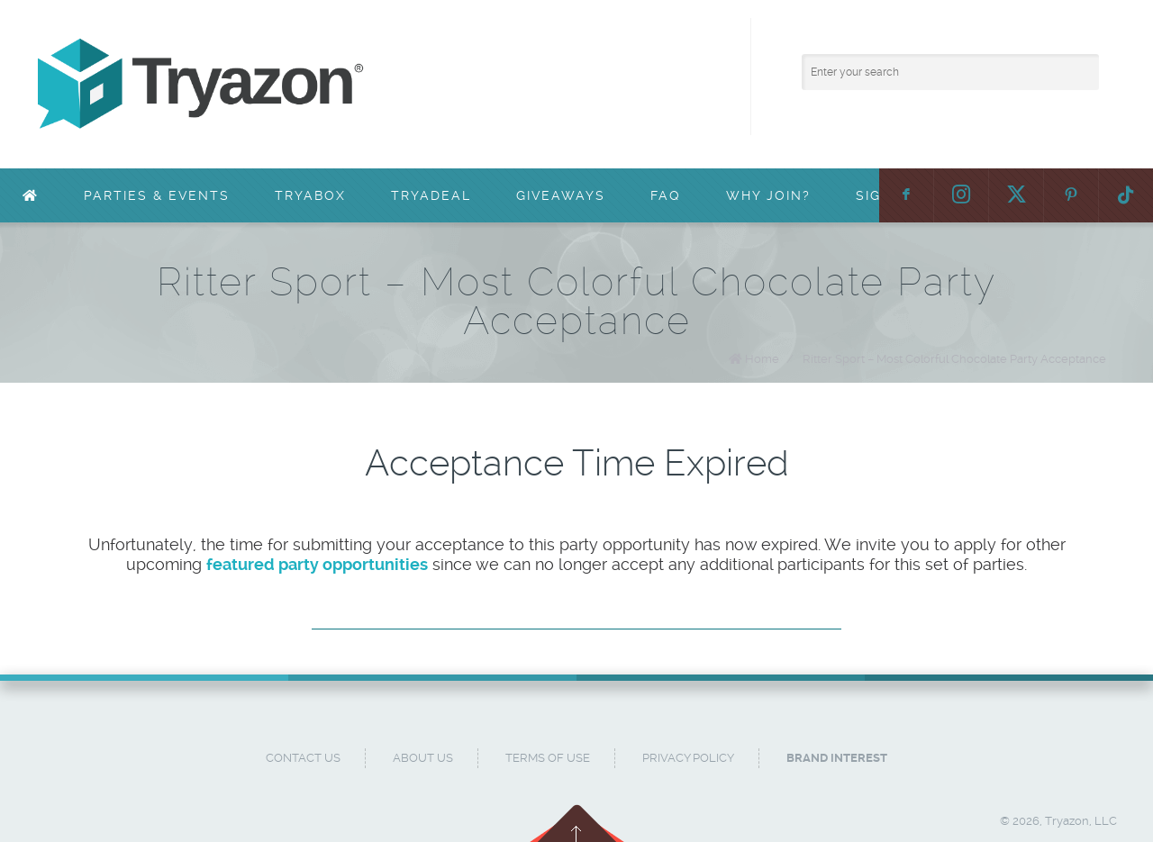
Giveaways (560, 195)
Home (762, 359)
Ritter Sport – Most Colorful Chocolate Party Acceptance (954, 359)
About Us (423, 758)
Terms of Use (547, 758)
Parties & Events (157, 195)
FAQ (665, 195)
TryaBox (310, 195)
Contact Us (303, 758)
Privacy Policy (688, 758)
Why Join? (768, 195)
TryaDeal (431, 195)
